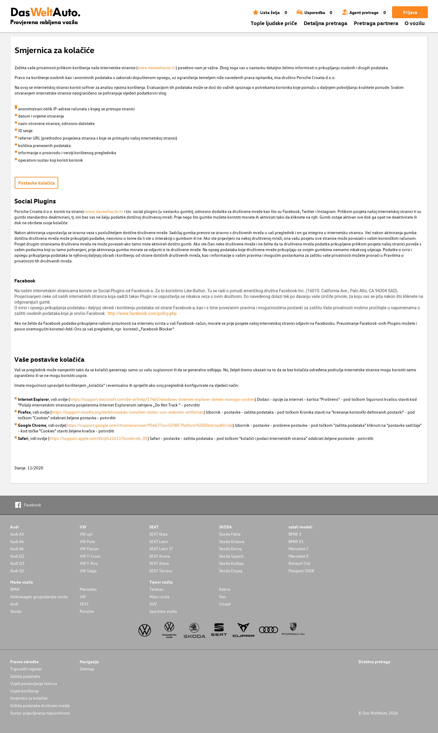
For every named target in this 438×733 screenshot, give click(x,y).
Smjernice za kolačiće (28, 698)
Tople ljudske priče (274, 22)
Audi (14, 604)
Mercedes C (299, 548)
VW (83, 596)
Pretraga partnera (376, 22)
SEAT (84, 604)
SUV (153, 604)
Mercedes (88, 589)
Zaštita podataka (25, 676)
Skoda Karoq (230, 548)
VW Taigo (88, 570)
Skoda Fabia (229, 534)
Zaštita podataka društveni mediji (40, 705)
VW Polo (87, 541)
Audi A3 (17, 534)
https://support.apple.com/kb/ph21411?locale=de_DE (98, 438)
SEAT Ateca (159, 563)
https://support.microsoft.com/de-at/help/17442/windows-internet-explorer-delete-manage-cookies (162, 399)
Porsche (87, 611)
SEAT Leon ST (161, 548)
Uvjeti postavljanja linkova (33, 683)
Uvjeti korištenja (24, 691)
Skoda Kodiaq (231, 563)
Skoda (15, 611)
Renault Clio (300, 563)
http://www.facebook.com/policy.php (142, 313)
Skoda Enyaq (230, 570)
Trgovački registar (26, 669)
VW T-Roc (89, 563)
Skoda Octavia (231, 541)
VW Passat (89, 548)
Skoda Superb (231, 556)
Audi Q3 (17, 563)
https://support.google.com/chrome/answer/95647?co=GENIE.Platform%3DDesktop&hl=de (149, 425)
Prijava (410, 12)
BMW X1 (296, 541)
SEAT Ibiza (158, 534)
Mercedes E (299, 556)
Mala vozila (159, 596)
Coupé (225, 604)
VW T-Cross (90, 556)
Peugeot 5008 (301, 570)
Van (222, 596)
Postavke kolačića (36, 183)
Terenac (156, 589)
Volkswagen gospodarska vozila (39, 596)
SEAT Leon (158, 541)
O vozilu (415, 22)
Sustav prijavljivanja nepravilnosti (40, 713)
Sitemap (87, 669)
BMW (15, 589)
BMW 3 (295, 534)
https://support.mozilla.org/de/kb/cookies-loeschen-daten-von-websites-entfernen (128, 412)
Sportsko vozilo (163, 611)
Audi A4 (17, 541)
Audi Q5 (17, 570)
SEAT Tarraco (160, 570)
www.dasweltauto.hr (157, 67)
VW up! (86, 534)
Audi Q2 (17, 556)
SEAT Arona (159, 556)
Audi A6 (17, 548)
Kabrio (225, 589)
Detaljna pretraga (325, 22)
